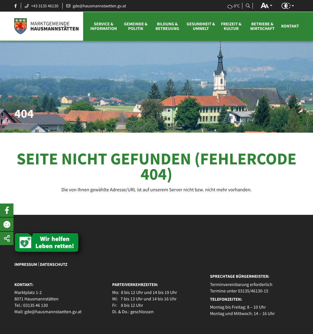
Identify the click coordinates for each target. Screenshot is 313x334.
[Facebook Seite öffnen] (15, 6)
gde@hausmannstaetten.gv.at (53, 312)
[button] (266, 5)
